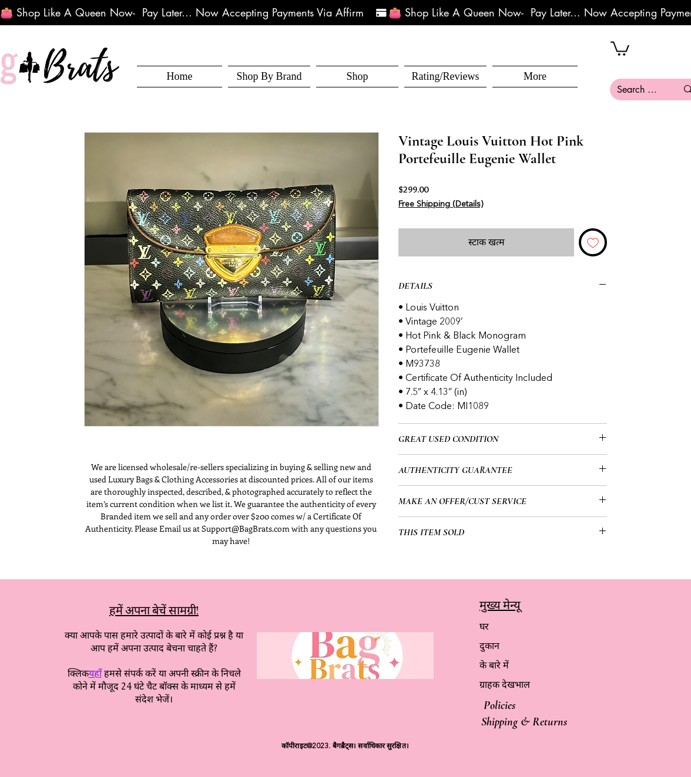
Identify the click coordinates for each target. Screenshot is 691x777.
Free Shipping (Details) (440, 204)
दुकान (489, 646)
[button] (357, 76)
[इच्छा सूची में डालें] (593, 242)
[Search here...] (638, 89)
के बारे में (494, 665)
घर (484, 626)
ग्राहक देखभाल (504, 684)
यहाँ (95, 673)
